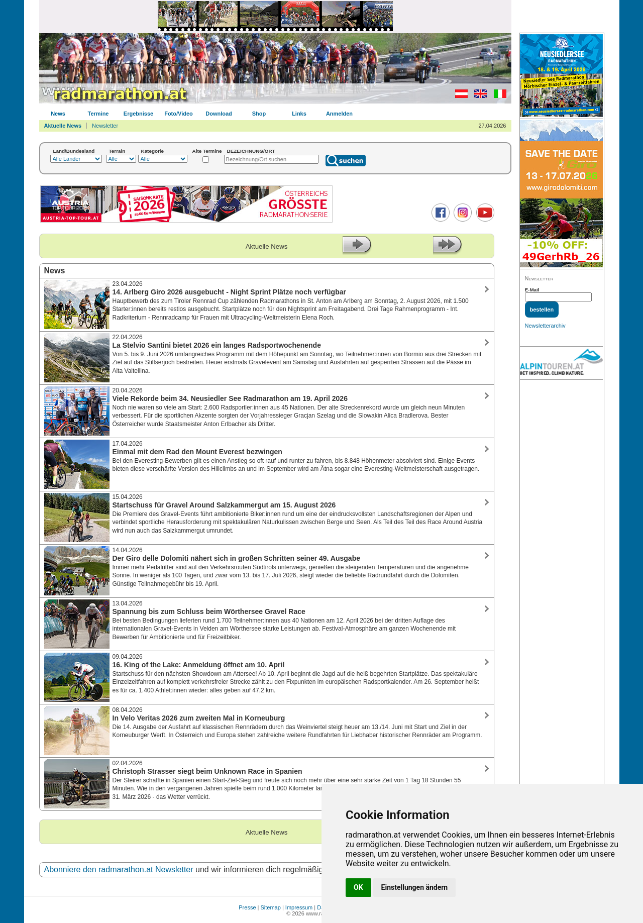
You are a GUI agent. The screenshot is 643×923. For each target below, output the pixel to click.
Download (218, 114)
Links (299, 114)
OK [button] (358, 887)
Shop (259, 114)
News (58, 114)
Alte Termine (207, 151)
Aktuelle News (63, 126)
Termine (98, 114)
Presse (247, 907)
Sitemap (271, 907)
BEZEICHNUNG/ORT (251, 151)
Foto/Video (178, 114)
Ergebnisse (138, 114)
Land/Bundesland (74, 151)
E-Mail (532, 289)
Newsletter (105, 126)
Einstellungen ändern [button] (414, 887)
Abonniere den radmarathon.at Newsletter (118, 869)
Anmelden (339, 114)
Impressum (298, 907)
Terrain (117, 151)
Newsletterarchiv (545, 326)
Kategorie (152, 151)
